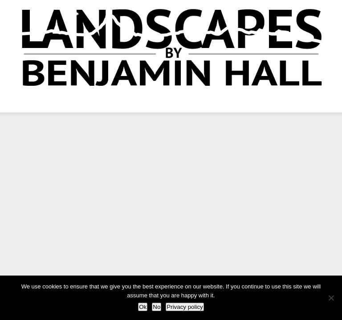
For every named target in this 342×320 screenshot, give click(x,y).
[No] (330, 297)
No (156, 307)
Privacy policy (185, 307)
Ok (143, 307)
